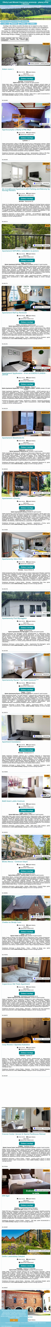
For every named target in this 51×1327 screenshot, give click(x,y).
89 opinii (37, 875)
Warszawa (45, 959)
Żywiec (46, 655)
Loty (5, 23)
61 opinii (40, 693)
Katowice (46, 1019)
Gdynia (46, 836)
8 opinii (43, 1147)
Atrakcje (23, 23)
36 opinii (37, 997)
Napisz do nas (42, 1322)
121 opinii (30, 1209)
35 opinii (32, 82)
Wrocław (46, 44)
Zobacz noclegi (27, 78)
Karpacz (46, 1170)
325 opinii (36, 631)
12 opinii (40, 264)
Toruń (47, 287)
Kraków (46, 1109)
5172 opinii (36, 814)
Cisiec (47, 897)
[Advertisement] (25, 1093)
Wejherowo (45, 412)
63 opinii (34, 512)
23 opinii (36, 1270)
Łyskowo (46, 104)
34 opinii (36, 326)
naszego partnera (28, 95)
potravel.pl (48, 1)
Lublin (47, 776)
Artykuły (32, 23)
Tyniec (47, 1291)
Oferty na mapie (15, 21)
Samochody (14, 23)
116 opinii (47, 388)
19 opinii (34, 935)
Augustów (45, 473)
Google (24, 1310)
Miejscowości (25, 21)
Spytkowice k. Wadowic (41, 348)
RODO (17, 1317)
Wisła (47, 593)
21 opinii (35, 451)
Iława (47, 225)
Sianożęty (46, 1231)
